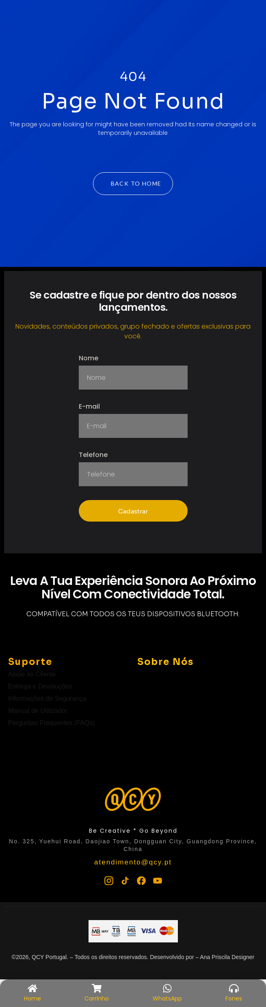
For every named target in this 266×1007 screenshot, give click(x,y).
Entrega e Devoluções (40, 686)
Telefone (93, 455)
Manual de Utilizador (37, 710)
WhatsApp (167, 998)
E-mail (89, 407)
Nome (88, 359)
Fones (233, 998)
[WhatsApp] (167, 988)
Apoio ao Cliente (32, 674)
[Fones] (234, 988)
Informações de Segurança (47, 698)
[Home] (32, 988)
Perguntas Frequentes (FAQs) (51, 722)
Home (32, 998)
